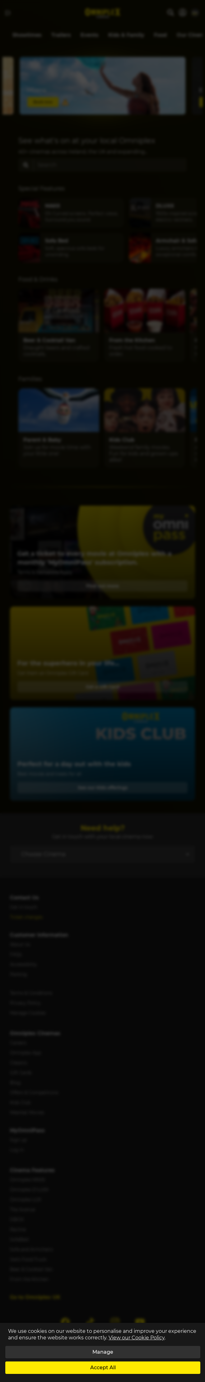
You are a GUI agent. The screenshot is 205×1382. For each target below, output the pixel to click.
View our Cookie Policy (137, 1338)
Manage (102, 1352)
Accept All (103, 1367)
